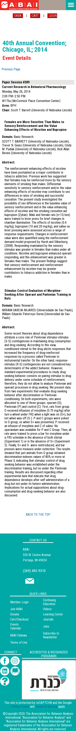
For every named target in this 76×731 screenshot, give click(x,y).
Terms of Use (18, 642)
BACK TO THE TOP (38, 514)
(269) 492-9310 (34, 570)
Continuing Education (49, 602)
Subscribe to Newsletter (51, 635)
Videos (47, 609)
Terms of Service (46, 706)
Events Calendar (15, 626)
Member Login (19, 602)
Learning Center (53, 614)
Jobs (46, 626)
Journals (48, 619)
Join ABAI (16, 609)
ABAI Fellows (18, 635)
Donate (14, 614)
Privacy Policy (20, 706)
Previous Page (11, 69)
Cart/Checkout (19, 619)
